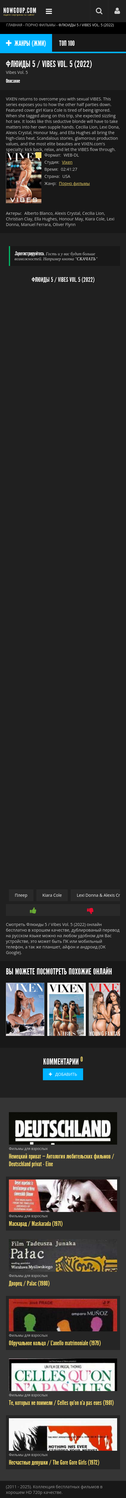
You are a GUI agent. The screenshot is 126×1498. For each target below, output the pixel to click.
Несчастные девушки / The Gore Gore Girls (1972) (54, 1462)
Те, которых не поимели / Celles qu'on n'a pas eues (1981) (61, 1403)
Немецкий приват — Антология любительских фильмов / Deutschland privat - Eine (61, 1160)
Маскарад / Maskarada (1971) (36, 1224)
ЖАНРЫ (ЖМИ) (26, 43)
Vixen (67, 162)
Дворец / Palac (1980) (29, 1283)
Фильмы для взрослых (28, 1148)
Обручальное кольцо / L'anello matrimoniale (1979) (55, 1343)
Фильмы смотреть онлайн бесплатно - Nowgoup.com (20, 11)
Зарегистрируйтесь (29, 254)
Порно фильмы (74, 183)
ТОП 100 (67, 43)
